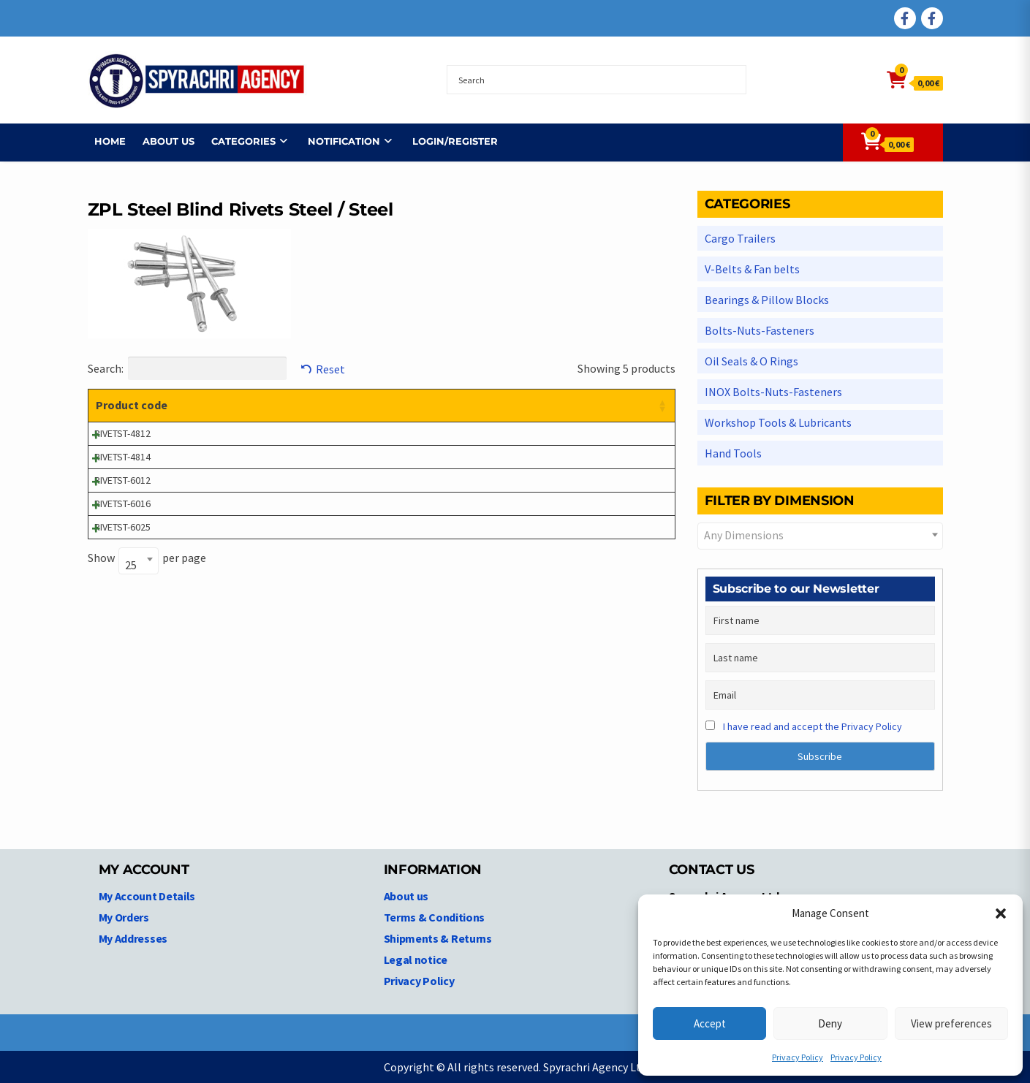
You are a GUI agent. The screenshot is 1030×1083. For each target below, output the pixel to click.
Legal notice (415, 959)
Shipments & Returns (438, 938)
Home (103, 141)
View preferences (951, 1023)
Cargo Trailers (740, 238)
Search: (187, 368)
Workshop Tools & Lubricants (778, 422)
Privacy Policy (797, 1057)
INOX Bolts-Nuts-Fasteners (773, 391)
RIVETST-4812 (122, 433)
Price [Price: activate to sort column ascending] (555, 405)
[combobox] (138, 560)
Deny (830, 1023)
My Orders (124, 917)
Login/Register (448, 141)
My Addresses (133, 938)
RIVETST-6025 (122, 526)
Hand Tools (733, 453)
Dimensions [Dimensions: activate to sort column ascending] (461, 405)
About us (162, 141)
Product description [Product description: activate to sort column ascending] (272, 405)
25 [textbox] (131, 565)
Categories (237, 141)
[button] (1000, 913)
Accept (710, 1023)
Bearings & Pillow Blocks (767, 299)
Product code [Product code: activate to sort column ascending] (131, 405)
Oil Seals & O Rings (751, 361)
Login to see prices (582, 433)
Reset (330, 369)
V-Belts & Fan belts (752, 269)
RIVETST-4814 (122, 456)
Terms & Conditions (434, 917)
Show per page (147, 559)
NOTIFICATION (337, 141)
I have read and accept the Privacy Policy (812, 726)
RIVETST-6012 (122, 480)
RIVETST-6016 (122, 503)
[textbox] (820, 535)
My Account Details (147, 896)
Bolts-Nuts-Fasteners (759, 330)
